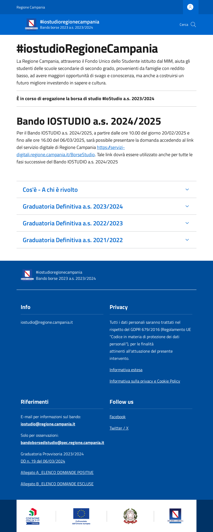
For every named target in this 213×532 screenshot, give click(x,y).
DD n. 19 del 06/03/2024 (43, 461)
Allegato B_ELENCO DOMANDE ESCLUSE (57, 484)
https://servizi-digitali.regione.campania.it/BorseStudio (71, 151)
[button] (193, 24)
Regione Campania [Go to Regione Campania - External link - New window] (31, 7)
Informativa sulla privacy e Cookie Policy (145, 381)
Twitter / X (119, 428)
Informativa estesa (126, 370)
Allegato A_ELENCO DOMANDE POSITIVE (57, 472)
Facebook (118, 417)
